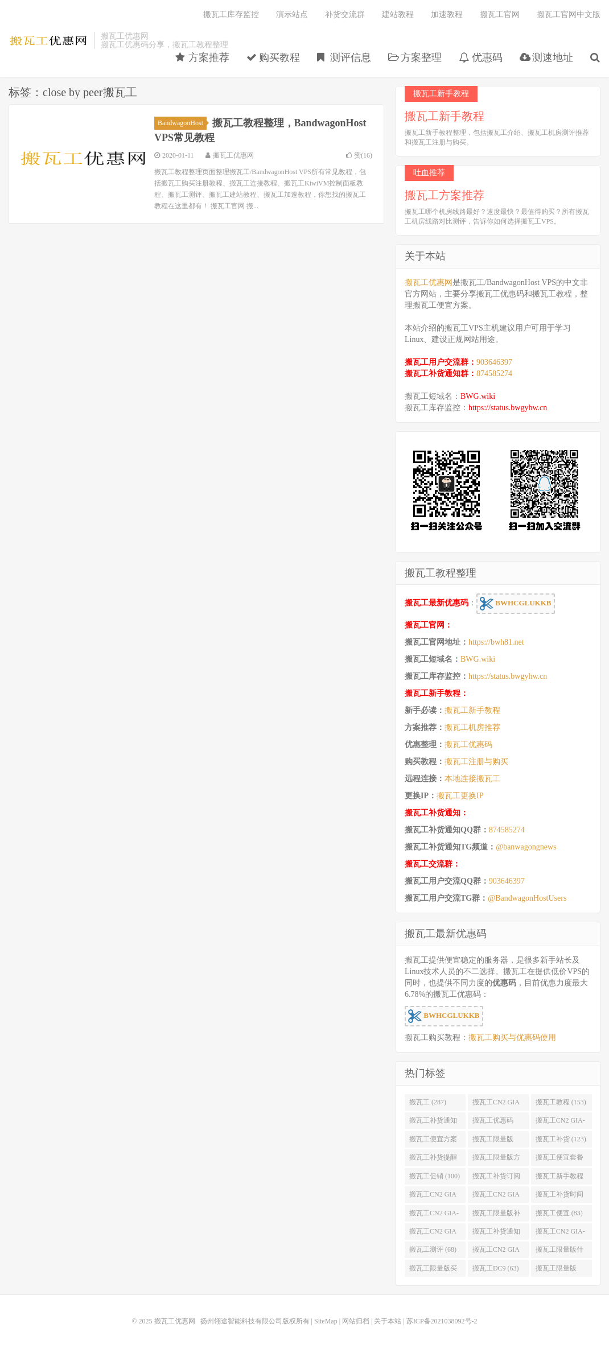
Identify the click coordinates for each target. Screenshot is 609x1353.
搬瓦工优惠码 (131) (492, 1122)
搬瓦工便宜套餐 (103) (559, 1159)
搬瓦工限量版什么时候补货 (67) (559, 1251)
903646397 (494, 362)
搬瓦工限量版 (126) (492, 1141)
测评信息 (344, 57)
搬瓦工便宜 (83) (559, 1213)
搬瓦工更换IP (460, 795)
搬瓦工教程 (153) (561, 1102)
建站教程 (398, 14)
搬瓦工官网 (500, 14)
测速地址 (547, 57)
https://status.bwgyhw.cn (507, 407)
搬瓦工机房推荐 (472, 727)
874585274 (494, 373)
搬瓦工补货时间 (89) (559, 1196)
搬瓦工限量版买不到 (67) (433, 1270)
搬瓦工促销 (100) (434, 1176)
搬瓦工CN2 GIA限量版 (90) (496, 1196)
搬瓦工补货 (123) (561, 1139)
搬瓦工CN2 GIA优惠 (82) (432, 1233)
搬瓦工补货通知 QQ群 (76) (496, 1233)
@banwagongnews (526, 847)
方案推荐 (202, 57)
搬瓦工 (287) (427, 1102)
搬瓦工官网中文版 (568, 14)
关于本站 (387, 1321)
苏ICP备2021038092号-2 (442, 1321)
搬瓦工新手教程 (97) (559, 1178)
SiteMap (326, 1321)
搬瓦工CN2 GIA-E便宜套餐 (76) (560, 1233)
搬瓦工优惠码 (468, 744)
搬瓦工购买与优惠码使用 (512, 1037)
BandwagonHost (182, 123)
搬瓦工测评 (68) (432, 1249)
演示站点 (292, 14)
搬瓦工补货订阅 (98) (496, 1178)
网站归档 (355, 1321)
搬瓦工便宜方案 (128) (433, 1141)
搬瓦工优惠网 (48, 40)
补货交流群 (345, 14)
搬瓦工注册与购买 (476, 761)
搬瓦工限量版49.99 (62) (556, 1270)
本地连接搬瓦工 (472, 778)
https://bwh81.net (496, 642)
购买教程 (273, 57)
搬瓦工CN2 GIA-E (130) (560, 1122)
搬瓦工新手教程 (472, 710)
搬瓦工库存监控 (231, 14)
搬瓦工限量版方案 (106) (496, 1159)
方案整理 (415, 57)
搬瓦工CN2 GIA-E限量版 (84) (434, 1215)
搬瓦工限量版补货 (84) (496, 1215)
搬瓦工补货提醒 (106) (433, 1159)
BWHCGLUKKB (516, 603)
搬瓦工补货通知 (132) (433, 1122)
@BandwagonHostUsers (527, 898)
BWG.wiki (477, 396)
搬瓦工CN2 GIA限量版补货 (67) (496, 1251)
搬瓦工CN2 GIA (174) (496, 1104)
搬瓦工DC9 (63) (495, 1268)
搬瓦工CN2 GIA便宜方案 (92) (432, 1196)
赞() (359, 155)
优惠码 (481, 57)
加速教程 (447, 14)
